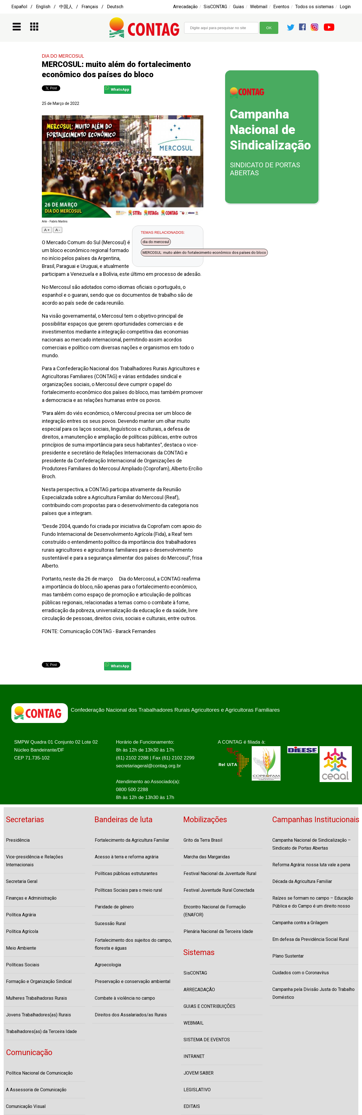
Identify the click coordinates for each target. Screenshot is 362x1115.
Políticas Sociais (22, 964)
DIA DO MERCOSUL (63, 56)
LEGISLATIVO (197, 1089)
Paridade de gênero (114, 907)
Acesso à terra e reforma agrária (126, 856)
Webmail (258, 6)
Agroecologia (108, 964)
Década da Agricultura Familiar (302, 881)
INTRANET (194, 1056)
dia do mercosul (156, 242)
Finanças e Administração (31, 898)
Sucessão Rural (110, 923)
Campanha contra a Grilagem (300, 922)
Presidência (18, 840)
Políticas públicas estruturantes (126, 873)
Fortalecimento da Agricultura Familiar (132, 840)
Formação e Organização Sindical (39, 981)
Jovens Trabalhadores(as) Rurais (38, 1014)
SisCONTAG (215, 6)
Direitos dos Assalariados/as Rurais (131, 1014)
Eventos (281, 6)
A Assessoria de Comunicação (36, 1089)
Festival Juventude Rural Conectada (219, 890)
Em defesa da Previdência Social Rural (310, 939)
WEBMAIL (194, 1023)
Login (345, 6)
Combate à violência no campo (125, 998)
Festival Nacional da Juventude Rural (220, 873)
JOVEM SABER (199, 1073)
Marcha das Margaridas (207, 856)
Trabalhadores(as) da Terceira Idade (41, 1031)
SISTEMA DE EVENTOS (207, 1039)
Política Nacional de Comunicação (39, 1073)
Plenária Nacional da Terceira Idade (218, 931)
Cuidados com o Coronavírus (300, 972)
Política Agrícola (22, 931)
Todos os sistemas (314, 6)
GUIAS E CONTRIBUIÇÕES (209, 1006)
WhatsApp (117, 89)
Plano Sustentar (288, 956)
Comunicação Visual (26, 1106)
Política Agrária (21, 914)
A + (47, 230)
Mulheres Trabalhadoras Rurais (36, 998)
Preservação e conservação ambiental (132, 981)
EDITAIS (192, 1106)
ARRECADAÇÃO (199, 989)
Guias (238, 6)
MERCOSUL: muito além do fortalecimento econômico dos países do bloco (204, 252)
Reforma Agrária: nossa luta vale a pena (311, 864)
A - (57, 230)
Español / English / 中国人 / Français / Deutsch (67, 6)
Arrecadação (185, 6)
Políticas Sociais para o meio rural (128, 890)
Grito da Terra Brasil (203, 840)
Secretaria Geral (21, 881)
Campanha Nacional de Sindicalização (270, 130)
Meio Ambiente (21, 948)
